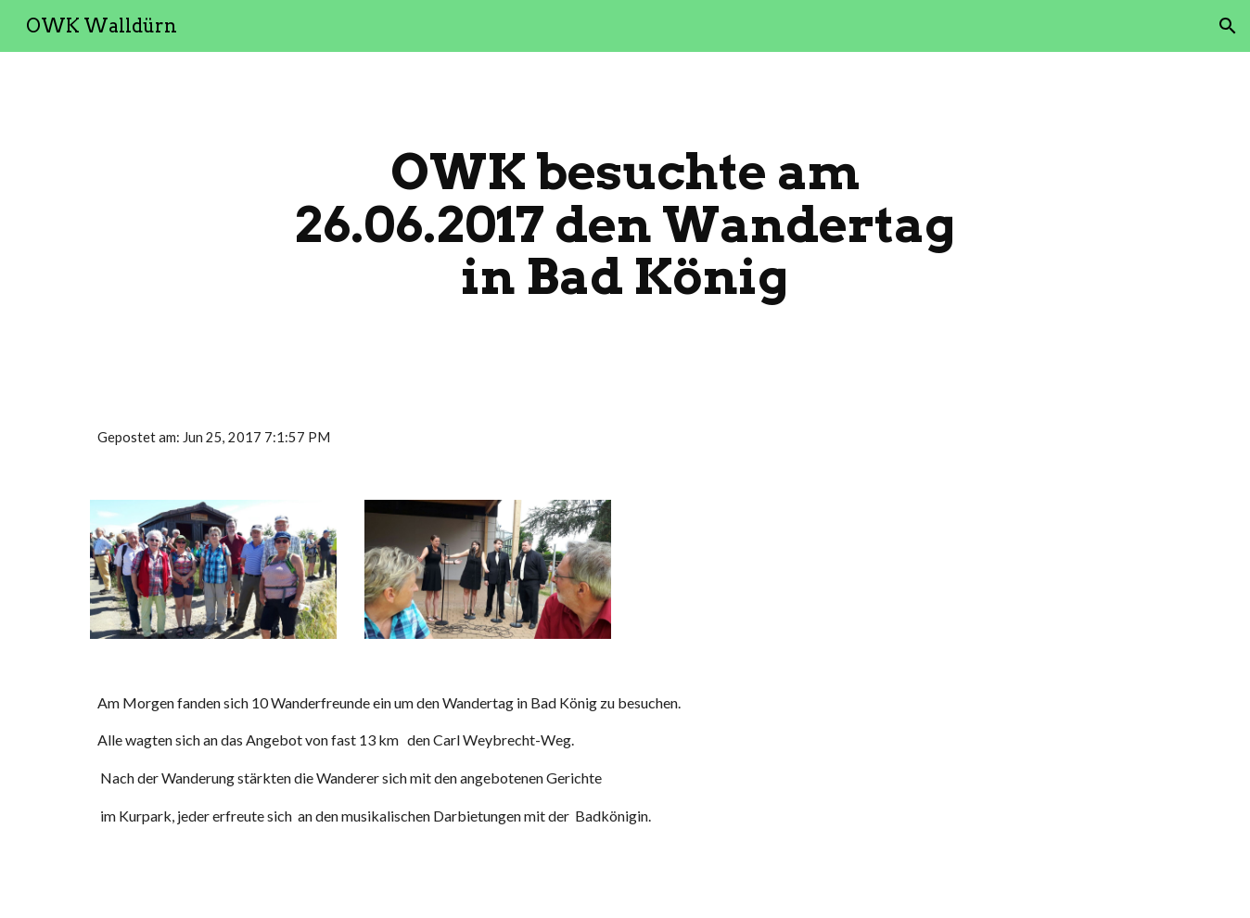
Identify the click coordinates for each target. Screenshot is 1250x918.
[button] (1227, 26)
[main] (625, 224)
